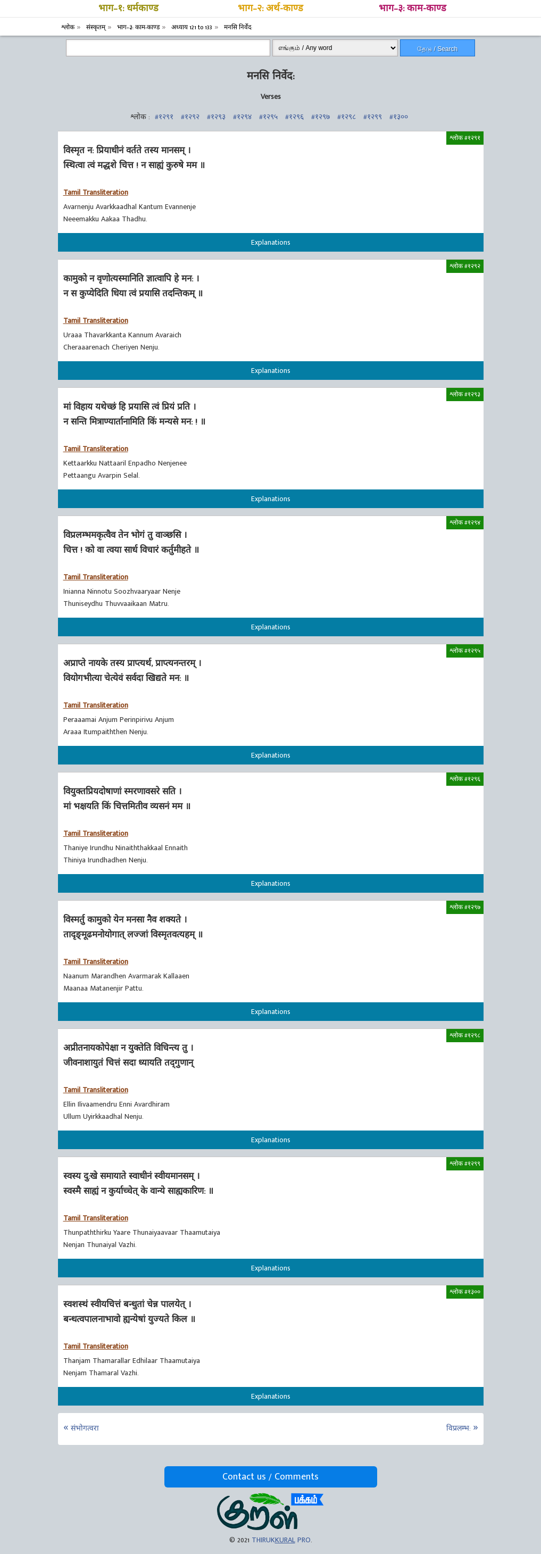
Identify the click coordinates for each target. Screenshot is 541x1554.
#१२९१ (164, 117)
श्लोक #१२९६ (465, 779)
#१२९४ (242, 117)
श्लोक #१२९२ (465, 266)
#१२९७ (320, 117)
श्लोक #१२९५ (465, 650)
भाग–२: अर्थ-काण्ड (270, 8)
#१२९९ (372, 117)
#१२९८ (346, 117)
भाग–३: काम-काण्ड (412, 8)
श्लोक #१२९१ (465, 137)
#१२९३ (216, 117)
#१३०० (398, 117)
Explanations (270, 242)
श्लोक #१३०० (465, 1291)
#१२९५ (268, 117)
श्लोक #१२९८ (465, 1035)
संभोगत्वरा (85, 1428)
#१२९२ (190, 117)
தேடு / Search (437, 49)
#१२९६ (294, 117)
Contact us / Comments (270, 1477)
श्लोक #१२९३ (465, 394)
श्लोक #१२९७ (465, 907)
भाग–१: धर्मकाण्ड (128, 8)
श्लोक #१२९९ (465, 1163)
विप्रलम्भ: (458, 1428)
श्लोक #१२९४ (465, 522)
